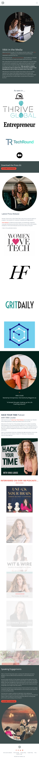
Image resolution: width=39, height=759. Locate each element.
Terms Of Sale (16, 752)
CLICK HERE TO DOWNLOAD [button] (8, 168)
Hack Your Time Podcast (18, 57)
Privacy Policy (23, 752)
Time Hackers (5, 222)
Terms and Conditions (7, 752)
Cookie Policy (30, 752)
